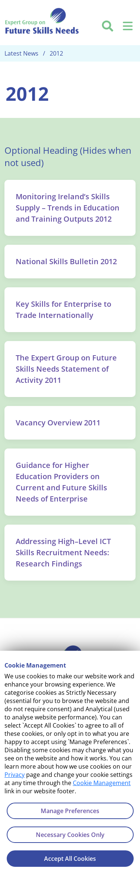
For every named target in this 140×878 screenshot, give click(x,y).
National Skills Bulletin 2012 (66, 261)
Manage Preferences (70, 811)
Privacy (14, 775)
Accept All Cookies (70, 858)
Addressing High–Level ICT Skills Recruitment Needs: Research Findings (63, 552)
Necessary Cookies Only (70, 835)
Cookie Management (102, 783)
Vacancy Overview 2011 (58, 423)
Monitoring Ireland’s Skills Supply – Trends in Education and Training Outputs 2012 (67, 207)
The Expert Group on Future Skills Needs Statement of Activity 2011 (66, 369)
